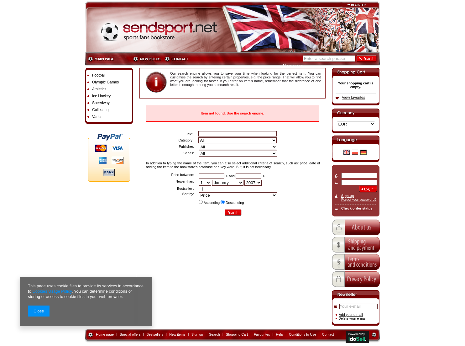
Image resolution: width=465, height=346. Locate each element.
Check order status (357, 208)
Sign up (347, 196)
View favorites (353, 97)
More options (293, 65)
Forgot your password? (359, 199)
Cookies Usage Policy (51, 291)
